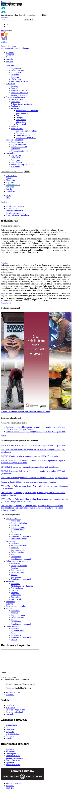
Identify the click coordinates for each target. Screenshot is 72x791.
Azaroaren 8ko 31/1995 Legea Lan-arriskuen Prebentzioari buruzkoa (28, 482)
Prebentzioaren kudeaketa (26, 131)
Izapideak (15, 77)
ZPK (8, 198)
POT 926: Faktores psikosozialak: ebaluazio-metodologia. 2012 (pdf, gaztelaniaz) (33, 445)
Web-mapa (10, 751)
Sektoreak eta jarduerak (15, 97)
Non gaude (15, 167)
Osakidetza (10, 191)
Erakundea (10, 153)
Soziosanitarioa (22, 113)
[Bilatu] (12, 20)
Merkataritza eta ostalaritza (27, 111)
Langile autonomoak (19, 95)
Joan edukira (6, 2)
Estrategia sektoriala (19, 523)
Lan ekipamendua (18, 527)
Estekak (14, 640)
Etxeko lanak (21, 122)
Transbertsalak (17, 129)
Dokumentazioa (17, 70)
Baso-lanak (15, 102)
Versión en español (13, 783)
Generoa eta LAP (23, 135)
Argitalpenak (6, 303)
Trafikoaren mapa (13, 765)
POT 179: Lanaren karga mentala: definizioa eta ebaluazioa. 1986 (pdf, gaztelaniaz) (34, 478)
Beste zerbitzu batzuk (19, 81)
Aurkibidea (15, 521)
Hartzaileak (10, 84)
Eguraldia (10, 762)
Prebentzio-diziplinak (14, 140)
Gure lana (10, 66)
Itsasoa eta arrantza (18, 99)
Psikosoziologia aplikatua (21, 151)
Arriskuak (5, 263)
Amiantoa (20, 133)
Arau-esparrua (16, 160)
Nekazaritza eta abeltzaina (21, 104)
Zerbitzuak (15, 108)
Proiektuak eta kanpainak (21, 536)
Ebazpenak (10, 180)
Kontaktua (5, 17)
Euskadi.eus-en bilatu (9, 15)
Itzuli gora (10, 788)
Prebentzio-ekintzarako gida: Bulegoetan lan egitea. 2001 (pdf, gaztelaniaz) (36, 431)
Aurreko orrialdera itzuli (10, 226)
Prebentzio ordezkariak (20, 90)
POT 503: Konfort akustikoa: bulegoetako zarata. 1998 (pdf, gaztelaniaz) (30, 456)
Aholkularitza (16, 79)
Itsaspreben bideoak (19, 539)
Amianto (9, 608)
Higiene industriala (18, 144)
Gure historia (16, 158)
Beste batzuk (21, 124)
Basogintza (10, 541)
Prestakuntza (16, 68)
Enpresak (14, 88)
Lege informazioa (13, 760)
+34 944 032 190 (13, 692)
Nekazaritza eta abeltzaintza (17, 561)
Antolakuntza (16, 162)
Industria (14, 126)
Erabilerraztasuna (13, 756)
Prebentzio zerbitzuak (19, 93)
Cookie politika (12, 753)
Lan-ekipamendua (18, 550)
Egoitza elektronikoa (14, 758)
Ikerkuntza (15, 75)
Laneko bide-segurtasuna (26, 138)
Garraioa (19, 115)
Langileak (15, 86)
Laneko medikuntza (19, 146)
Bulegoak (20, 117)
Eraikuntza (15, 106)
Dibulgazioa (16, 72)
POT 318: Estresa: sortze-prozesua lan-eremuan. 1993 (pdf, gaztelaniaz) (30, 467)
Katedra (9, 189)
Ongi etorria (16, 155)
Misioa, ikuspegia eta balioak (22, 164)
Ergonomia (15, 149)
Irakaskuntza (21, 120)
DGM (8, 195)
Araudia (9, 178)
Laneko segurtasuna (19, 142)
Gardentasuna (11, 176)
